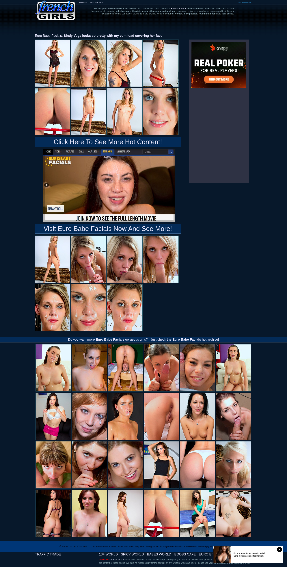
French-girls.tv (117, 559)
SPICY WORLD (132, 554)
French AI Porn (178, 8)
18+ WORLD (108, 554)
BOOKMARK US (244, 2)
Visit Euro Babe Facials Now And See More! (108, 228)
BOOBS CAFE (82, 2)
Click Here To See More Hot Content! (108, 142)
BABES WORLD (159, 554)
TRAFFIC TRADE (48, 554)
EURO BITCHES (96, 2)
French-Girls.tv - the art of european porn (55, 8)
